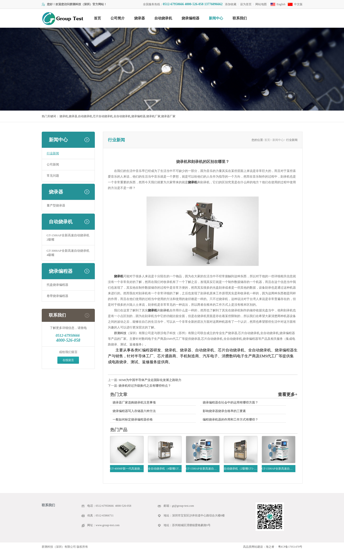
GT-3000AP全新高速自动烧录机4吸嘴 (68, 253)
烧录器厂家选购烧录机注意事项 (134, 402)
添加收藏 (230, 4)
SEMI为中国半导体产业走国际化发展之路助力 (150, 380)
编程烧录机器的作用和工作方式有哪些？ (230, 419)
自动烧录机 (163, 18)
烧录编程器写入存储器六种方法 (134, 411)
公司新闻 (53, 164)
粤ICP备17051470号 (290, 546)
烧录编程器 (190, 18)
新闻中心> (278, 140)
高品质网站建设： (254, 546)
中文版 (298, 4)
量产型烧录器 (56, 205)
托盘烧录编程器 (57, 285)
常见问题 (53, 175)
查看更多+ (287, 394)
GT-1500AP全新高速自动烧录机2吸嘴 (68, 237)
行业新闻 (53, 153)
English (281, 4)
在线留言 (68, 360)
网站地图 (261, 4)
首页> (268, 140)
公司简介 (117, 18)
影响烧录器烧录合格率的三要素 (224, 411)
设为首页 (246, 4)
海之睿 (270, 546)
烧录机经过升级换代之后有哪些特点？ (145, 385)
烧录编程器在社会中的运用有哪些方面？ (230, 402)
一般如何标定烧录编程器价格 (133, 419)
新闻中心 (216, 18)
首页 (97, 18)
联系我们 (240, 18)
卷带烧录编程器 (57, 296)
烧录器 (139, 18)
